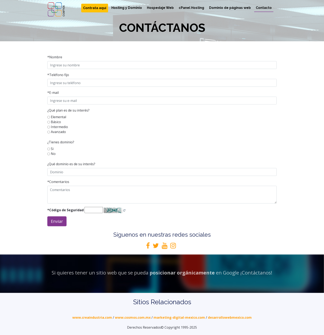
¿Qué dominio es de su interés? (71, 172)
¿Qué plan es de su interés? (68, 119)
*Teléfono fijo (58, 83)
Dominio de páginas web (230, 8)
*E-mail (53, 101)
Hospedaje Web (160, 8)
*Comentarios (58, 190)
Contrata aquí (94, 8)
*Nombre (54, 66)
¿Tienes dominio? (60, 151)
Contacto (264, 8)
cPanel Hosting (191, 8)
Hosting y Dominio (126, 8)
